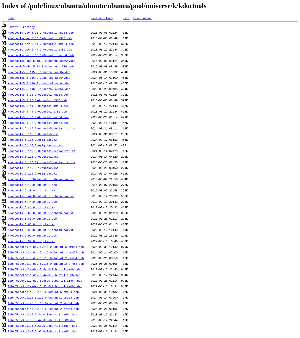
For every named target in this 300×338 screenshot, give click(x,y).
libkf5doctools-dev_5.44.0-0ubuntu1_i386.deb (44, 275)
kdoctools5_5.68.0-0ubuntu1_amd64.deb (38, 117)
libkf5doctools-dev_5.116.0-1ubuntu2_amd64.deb (46, 258)
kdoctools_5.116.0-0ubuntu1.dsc (33, 156)
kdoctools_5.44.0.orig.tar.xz (31, 207)
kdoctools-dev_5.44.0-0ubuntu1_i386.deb (40, 49)
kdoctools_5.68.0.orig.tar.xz (31, 224)
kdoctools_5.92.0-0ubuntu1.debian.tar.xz (41, 230)
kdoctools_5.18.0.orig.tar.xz (31, 190)
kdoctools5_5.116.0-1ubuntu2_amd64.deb (39, 83)
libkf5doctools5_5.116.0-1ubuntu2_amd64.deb (43, 303)
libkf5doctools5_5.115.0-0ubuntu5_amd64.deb (43, 292)
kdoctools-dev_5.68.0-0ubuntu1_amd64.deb (41, 55)
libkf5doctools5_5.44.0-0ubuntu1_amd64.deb (42, 314)
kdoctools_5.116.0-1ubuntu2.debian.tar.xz (41, 162)
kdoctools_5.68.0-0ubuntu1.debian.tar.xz (41, 213)
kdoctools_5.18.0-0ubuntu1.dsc (32, 185)
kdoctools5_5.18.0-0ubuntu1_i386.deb (37, 100)
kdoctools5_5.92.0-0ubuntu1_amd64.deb (38, 123)
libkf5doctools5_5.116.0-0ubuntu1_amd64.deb (43, 297)
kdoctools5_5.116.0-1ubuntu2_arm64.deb (39, 89)
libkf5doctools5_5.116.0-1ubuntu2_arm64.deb (43, 309)
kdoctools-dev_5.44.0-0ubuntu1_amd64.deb (41, 44)
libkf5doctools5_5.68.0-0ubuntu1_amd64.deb (42, 326)
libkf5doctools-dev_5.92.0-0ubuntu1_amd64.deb (45, 286)
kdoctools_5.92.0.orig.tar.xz (31, 241)
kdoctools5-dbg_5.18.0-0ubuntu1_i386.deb (41, 66)
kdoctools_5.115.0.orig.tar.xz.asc (36, 145)
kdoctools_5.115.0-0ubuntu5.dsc (33, 134)
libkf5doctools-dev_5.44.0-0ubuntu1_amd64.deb (45, 269)
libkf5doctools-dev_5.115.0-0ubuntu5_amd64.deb (46, 247)
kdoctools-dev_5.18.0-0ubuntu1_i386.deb (40, 38)
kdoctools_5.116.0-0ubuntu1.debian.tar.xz (41, 151)
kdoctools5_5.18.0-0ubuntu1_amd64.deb (38, 94)
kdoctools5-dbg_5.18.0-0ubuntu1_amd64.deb (41, 61)
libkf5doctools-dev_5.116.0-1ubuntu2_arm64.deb (46, 264)
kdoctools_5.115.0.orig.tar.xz (32, 140)
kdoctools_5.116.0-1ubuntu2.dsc (33, 168)
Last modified (101, 18)
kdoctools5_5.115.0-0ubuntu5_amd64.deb (39, 72)
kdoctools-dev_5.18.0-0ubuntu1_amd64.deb (41, 32)
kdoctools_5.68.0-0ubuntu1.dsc (32, 218)
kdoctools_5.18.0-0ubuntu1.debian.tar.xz (41, 179)
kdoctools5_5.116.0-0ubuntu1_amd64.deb (39, 78)
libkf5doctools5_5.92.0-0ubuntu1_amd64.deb (42, 331)
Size (126, 18)
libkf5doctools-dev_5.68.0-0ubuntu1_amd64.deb (45, 280)
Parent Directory (21, 27)
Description (142, 18)
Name (11, 18)
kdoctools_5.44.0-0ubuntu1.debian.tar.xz (41, 196)
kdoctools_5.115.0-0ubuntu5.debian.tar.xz (41, 128)
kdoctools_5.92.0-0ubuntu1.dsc (32, 235)
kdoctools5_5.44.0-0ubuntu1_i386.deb (37, 111)
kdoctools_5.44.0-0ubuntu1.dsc (32, 202)
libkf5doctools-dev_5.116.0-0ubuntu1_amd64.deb (46, 252)
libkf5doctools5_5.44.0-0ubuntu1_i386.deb (41, 320)
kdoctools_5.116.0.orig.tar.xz (32, 173)
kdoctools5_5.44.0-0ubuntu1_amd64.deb (38, 106)
